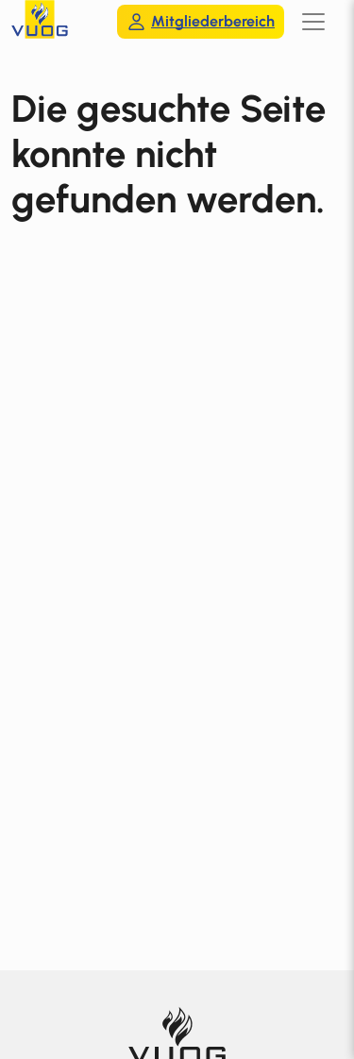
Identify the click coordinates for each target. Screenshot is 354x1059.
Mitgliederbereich (200, 21)
